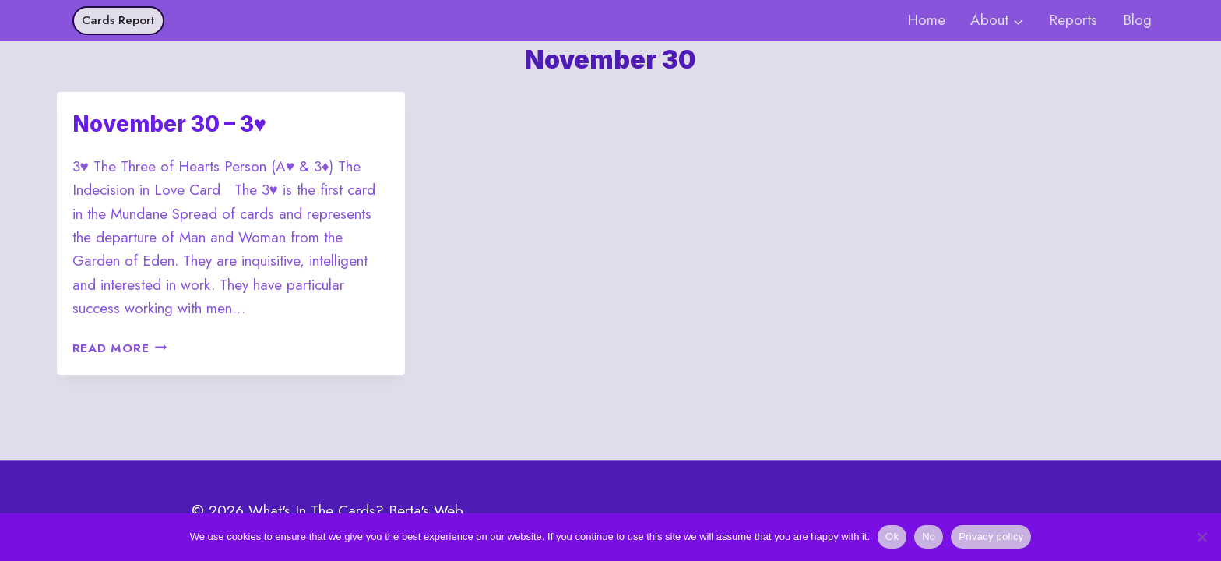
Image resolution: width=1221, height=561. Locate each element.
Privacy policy (991, 536)
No (928, 536)
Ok (892, 536)
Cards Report (118, 20)
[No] (1201, 537)
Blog (1137, 19)
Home (926, 19)
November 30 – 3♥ (169, 124)
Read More (119, 348)
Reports (1073, 19)
